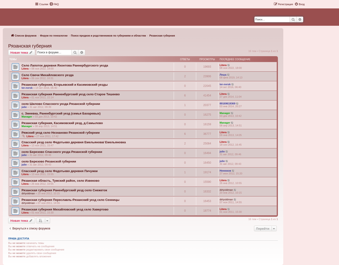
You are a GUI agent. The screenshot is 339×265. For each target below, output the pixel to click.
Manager (27, 116)
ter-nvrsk (27, 87)
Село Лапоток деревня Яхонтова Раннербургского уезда (65, 65)
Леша (223, 74)
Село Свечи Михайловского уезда (48, 75)
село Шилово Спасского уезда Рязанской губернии (61, 104)
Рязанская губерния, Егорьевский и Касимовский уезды (65, 84)
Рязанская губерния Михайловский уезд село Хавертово (65, 209)
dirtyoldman (28, 193)
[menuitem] (54, 4)
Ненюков (225, 170)
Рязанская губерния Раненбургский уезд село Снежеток (64, 190)
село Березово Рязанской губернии (49, 161)
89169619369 (227, 103)
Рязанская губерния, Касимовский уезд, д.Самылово (62, 123)
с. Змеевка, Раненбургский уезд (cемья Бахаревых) (61, 113)
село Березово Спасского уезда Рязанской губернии (62, 152)
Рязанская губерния (30, 45)
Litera (25, 68)
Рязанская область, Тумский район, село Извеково (60, 180)
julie (24, 107)
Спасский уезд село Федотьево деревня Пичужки (60, 171)
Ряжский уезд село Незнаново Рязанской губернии (61, 132)
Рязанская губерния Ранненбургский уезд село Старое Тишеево (71, 94)
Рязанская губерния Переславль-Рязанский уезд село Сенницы (70, 200)
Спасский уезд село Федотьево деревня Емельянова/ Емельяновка (74, 142)
